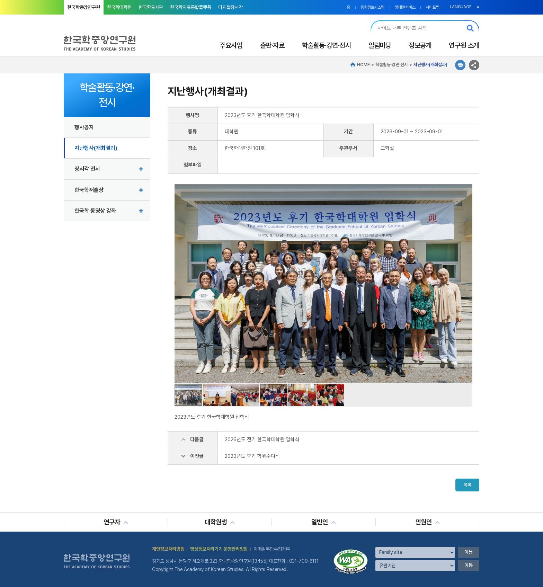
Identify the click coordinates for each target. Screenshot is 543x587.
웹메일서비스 (405, 7)
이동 (468, 552)
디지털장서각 (230, 7)
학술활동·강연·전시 (326, 45)
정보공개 (420, 45)
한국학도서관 (151, 7)
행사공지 (84, 127)
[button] (466, 283)
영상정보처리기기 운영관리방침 (219, 549)
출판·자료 (272, 45)
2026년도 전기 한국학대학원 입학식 (262, 439)
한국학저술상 (89, 190)
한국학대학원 (119, 7)
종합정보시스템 (372, 7)
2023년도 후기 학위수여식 (252, 456)
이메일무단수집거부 (271, 549)
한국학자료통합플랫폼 (190, 7)
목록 (467, 485)
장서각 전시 (87, 169)
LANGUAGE (461, 7)
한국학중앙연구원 (83, 7)
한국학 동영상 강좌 (95, 210)
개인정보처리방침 (168, 549)
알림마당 (379, 45)
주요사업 (231, 45)
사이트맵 (432, 7)
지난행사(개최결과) (95, 148)
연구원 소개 (464, 45)
